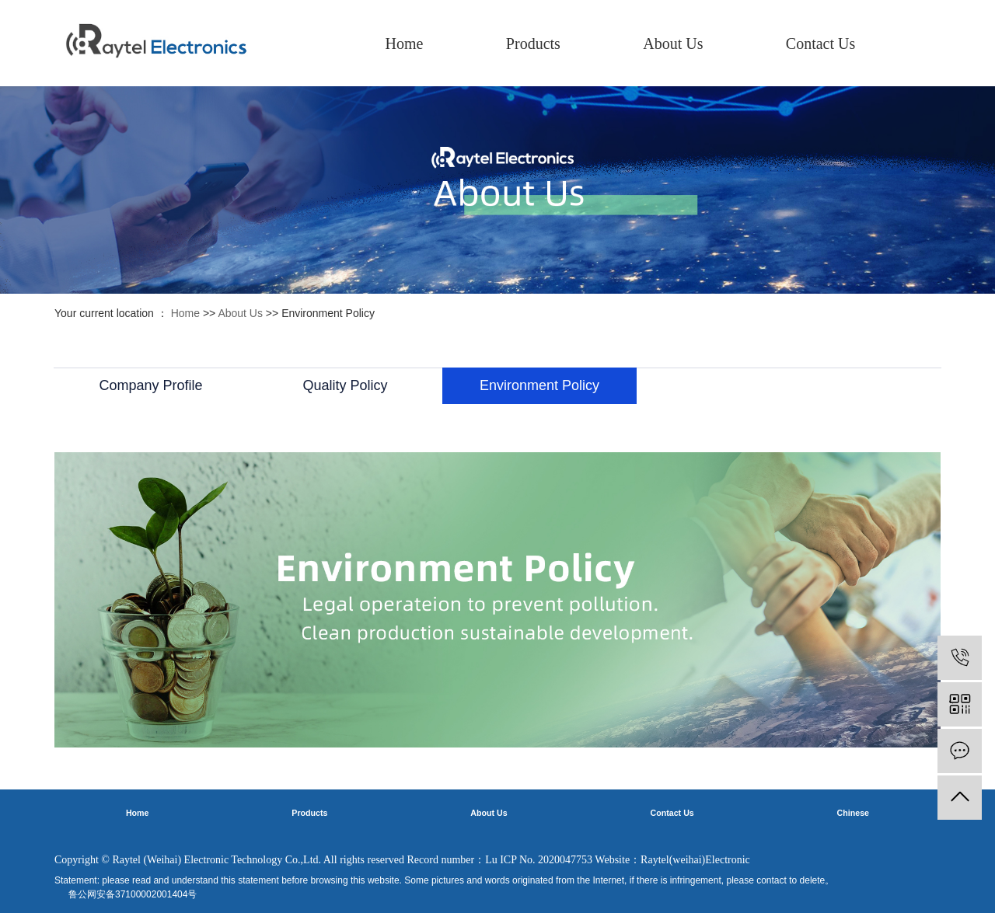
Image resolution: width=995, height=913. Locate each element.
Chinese (853, 812)
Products (533, 43)
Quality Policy (344, 385)
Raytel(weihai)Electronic (695, 860)
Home (405, 43)
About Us (673, 43)
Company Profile (150, 385)
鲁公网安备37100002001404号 (132, 894)
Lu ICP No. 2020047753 (538, 860)
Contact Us (820, 43)
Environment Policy (539, 385)
